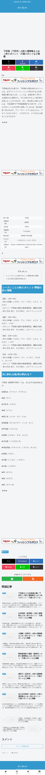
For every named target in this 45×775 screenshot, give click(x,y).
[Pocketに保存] (8, 68)
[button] (36, 68)
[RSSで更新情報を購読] (33, 579)
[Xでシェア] (8, 62)
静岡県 (5, 552)
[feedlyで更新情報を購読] (12, 579)
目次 (19, 271)
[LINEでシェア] (22, 68)
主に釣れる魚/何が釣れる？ (17, 279)
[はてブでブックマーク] (36, 62)
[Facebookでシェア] (22, 62)
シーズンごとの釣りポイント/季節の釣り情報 (23, 276)
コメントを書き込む (22, 746)
